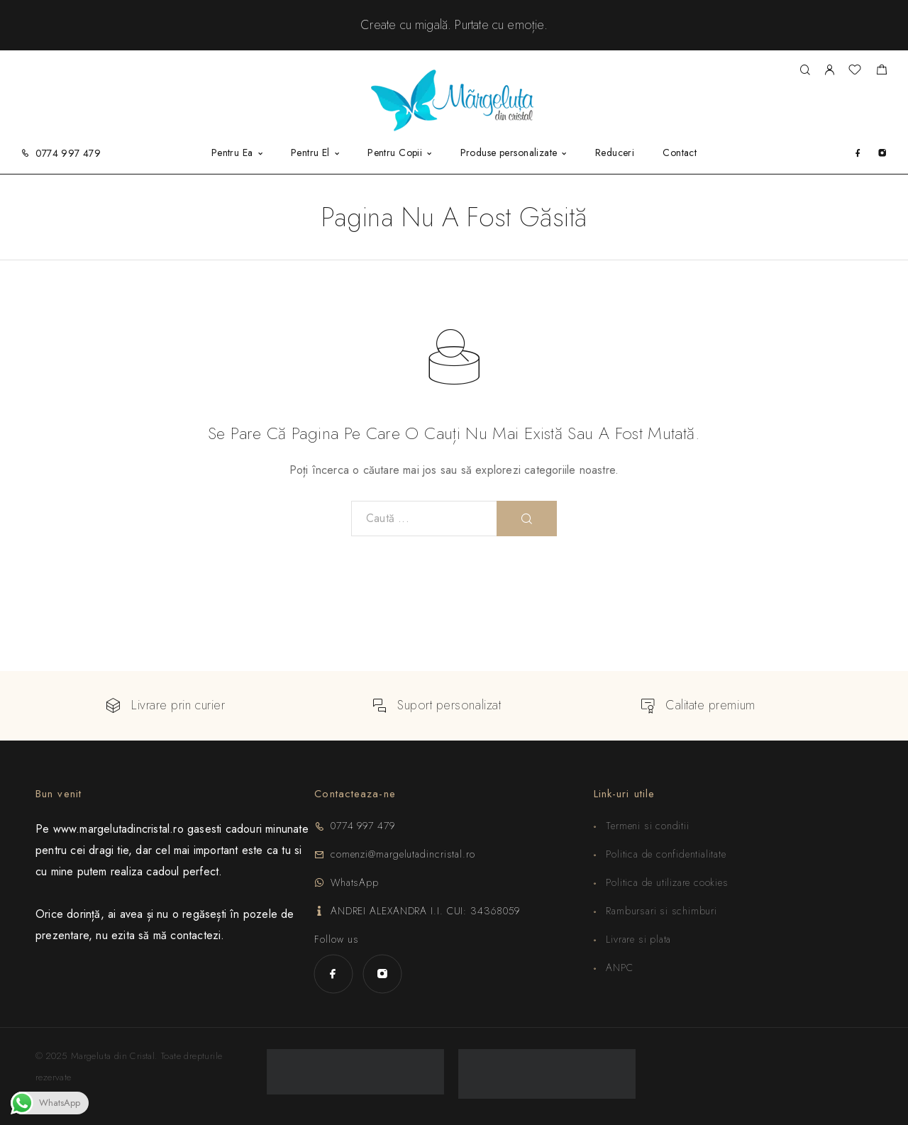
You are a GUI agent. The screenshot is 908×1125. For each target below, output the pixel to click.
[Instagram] (882, 153)
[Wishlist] (854, 71)
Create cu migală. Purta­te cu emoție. (453, 25)
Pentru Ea (232, 154)
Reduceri (614, 154)
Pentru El (310, 154)
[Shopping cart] (881, 71)
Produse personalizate (509, 154)
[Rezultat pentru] (804, 71)
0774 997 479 (68, 153)
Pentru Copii (394, 154)
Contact (680, 154)
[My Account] (829, 71)
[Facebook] (858, 153)
